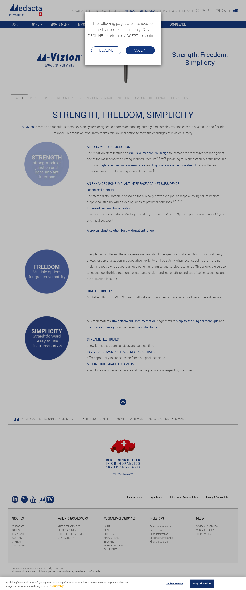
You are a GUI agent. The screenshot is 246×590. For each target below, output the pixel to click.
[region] (123, 583)
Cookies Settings (174, 583)
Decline (106, 50)
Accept (140, 50)
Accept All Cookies (201, 583)
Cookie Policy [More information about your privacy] (56, 586)
